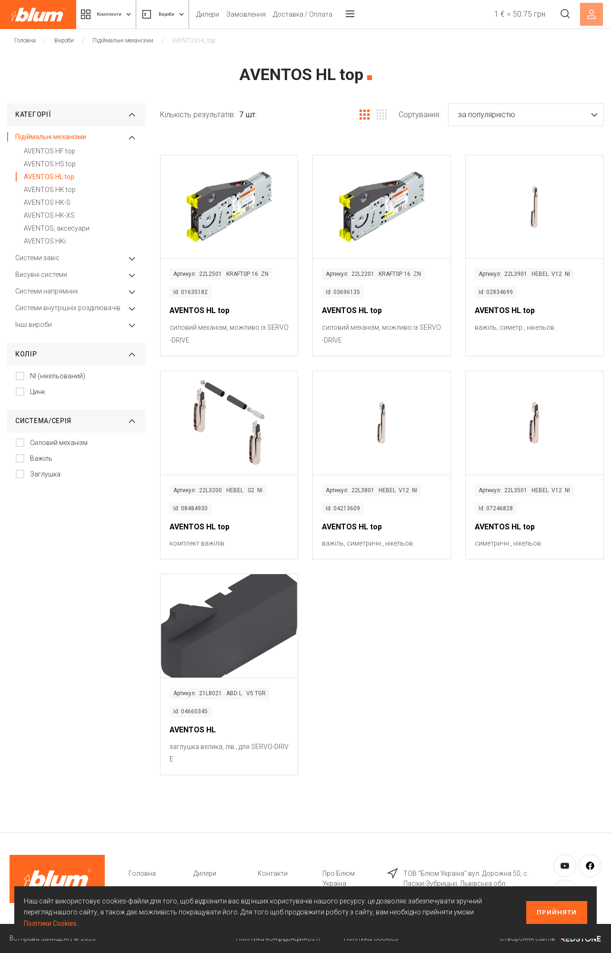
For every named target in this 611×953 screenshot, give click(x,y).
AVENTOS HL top (49, 177)
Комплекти (113, 14)
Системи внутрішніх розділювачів (67, 308)
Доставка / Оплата (330, 14)
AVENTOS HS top (50, 164)
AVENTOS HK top (50, 189)
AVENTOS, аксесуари (57, 228)
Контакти (273, 873)
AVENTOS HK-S (47, 202)
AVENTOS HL (193, 729)
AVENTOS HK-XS (49, 215)
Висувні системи (41, 274)
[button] (526, 114)
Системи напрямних (46, 291)
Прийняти (557, 912)
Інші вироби (33, 324)
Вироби (183, 14)
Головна (25, 40)
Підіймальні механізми (122, 40)
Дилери (234, 14)
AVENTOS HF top (49, 151)
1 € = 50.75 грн (514, 14)
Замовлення (273, 14)
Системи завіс (37, 258)
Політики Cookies (50, 923)
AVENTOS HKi (45, 241)
